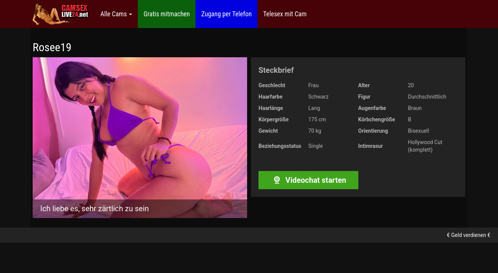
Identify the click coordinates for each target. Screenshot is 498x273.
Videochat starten (308, 180)
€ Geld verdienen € (468, 235)
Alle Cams (116, 14)
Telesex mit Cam (284, 14)
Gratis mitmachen (166, 14)
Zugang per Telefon (226, 14)
